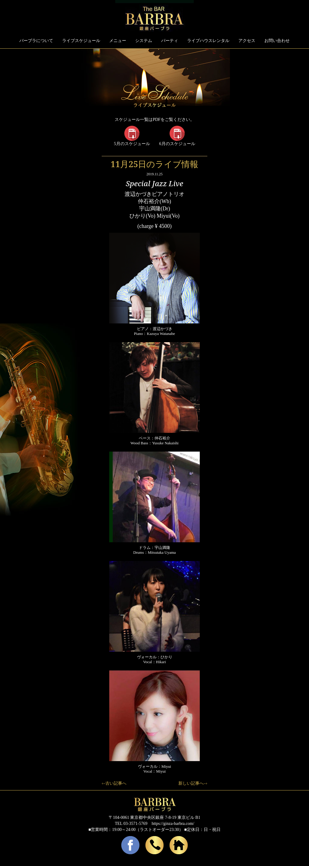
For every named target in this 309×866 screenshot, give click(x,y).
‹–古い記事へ (114, 783)
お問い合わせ (277, 40)
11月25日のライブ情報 (155, 164)
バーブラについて (36, 40)
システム (143, 40)
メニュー (117, 40)
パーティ (169, 40)
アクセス (246, 40)
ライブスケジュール (81, 40)
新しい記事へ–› (192, 783)
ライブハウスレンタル (208, 40)
